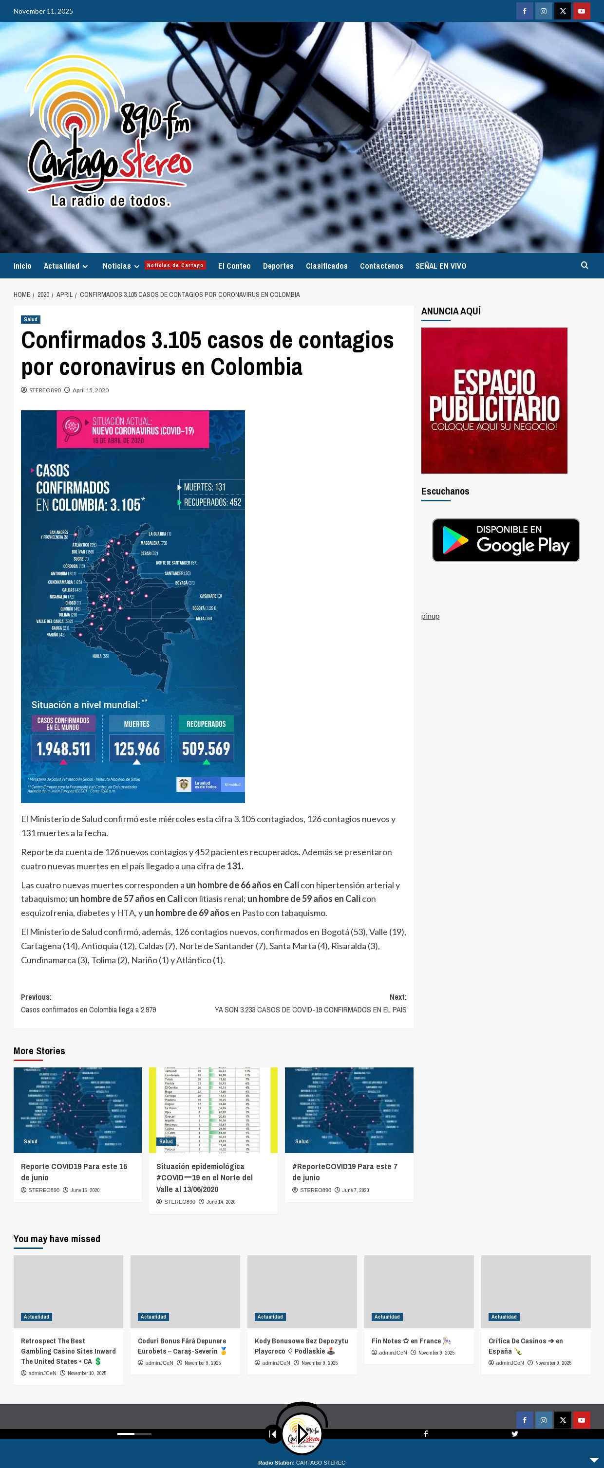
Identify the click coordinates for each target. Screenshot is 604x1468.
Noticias (154, 265)
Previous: (117, 1003)
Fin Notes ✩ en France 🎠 (412, 1341)
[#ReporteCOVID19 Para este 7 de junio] (349, 1110)
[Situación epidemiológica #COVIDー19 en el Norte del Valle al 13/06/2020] (213, 1110)
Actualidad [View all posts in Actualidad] (36, 1316)
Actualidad (67, 265)
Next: (310, 1003)
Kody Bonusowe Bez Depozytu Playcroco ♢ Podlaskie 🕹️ (301, 1346)
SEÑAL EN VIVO (441, 265)
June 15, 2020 (85, 1190)
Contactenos (381, 265)
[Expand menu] (85, 266)
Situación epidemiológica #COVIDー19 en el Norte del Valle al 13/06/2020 (204, 1177)
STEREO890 (45, 390)
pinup (430, 615)
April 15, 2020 (91, 390)
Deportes (278, 265)
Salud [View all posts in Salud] (31, 319)
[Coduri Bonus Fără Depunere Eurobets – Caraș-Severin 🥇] (185, 1291)
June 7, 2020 (355, 1190)
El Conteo (234, 265)
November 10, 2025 (87, 1373)
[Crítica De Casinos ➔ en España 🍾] (536, 1291)
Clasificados (327, 265)
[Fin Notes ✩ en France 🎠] (419, 1291)
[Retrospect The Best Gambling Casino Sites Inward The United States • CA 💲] (68, 1291)
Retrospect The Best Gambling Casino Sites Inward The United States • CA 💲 (68, 1351)
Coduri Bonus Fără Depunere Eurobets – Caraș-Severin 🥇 (183, 1346)
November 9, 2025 (203, 1362)
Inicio (23, 265)
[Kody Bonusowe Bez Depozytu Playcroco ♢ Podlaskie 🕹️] (302, 1291)
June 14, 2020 (221, 1201)
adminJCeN (43, 1373)
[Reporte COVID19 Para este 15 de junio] (78, 1110)
